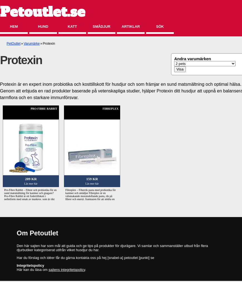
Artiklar (131, 26)
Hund (43, 26)
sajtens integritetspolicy (67, 270)
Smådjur (101, 26)
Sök (160, 26)
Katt (72, 26)
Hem (14, 26)
